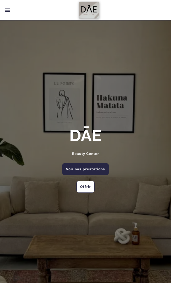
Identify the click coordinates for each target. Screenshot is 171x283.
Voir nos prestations (85, 169)
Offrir (85, 187)
